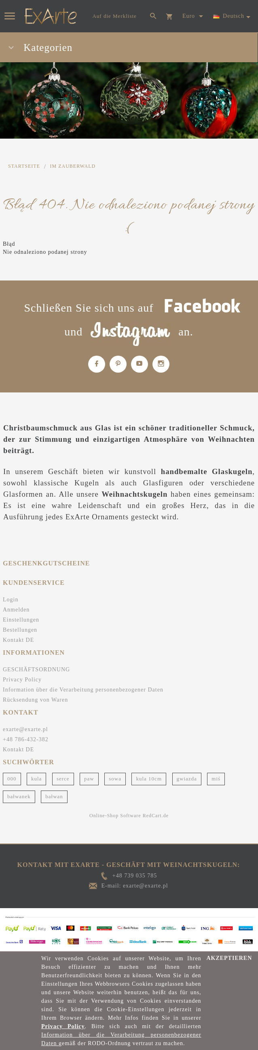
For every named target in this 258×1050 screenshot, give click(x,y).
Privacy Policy (22, 680)
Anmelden (16, 610)
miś (215, 779)
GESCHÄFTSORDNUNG (36, 669)
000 (12, 779)
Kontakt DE (18, 640)
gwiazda (187, 779)
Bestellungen (20, 630)
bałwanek (19, 796)
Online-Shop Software (115, 815)
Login (10, 600)
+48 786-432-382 (26, 739)
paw (89, 779)
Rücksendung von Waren (35, 700)
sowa (115, 779)
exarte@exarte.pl (25, 729)
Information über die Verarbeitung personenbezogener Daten (83, 690)
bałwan (54, 796)
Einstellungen (21, 620)
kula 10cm (149, 779)
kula (36, 779)
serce (63, 779)
